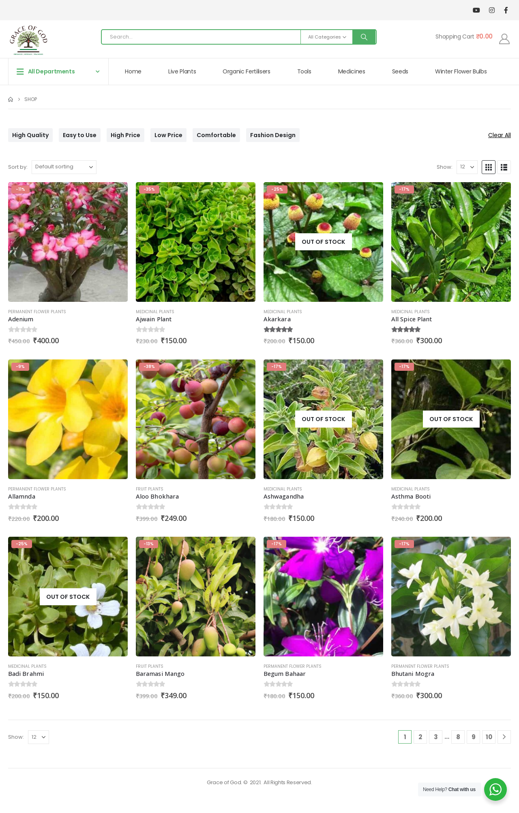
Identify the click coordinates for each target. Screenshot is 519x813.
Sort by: (18, 167)
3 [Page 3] (436, 737)
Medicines (351, 71)
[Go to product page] (68, 242)
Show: (445, 167)
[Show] (467, 167)
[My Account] (504, 39)
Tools (304, 71)
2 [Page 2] (420, 737)
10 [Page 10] (489, 737)
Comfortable (216, 135)
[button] (488, 167)
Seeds (400, 71)
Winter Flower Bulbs (461, 71)
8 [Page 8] (458, 737)
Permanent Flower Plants (37, 312)
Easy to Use (80, 135)
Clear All (499, 135)
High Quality (30, 135)
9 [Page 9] (474, 737)
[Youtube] (476, 10)
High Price (125, 135)
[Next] (504, 737)
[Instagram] (492, 10)
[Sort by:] (64, 167)
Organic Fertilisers (246, 71)
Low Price (168, 135)
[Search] (364, 37)
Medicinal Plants (155, 312)
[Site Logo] (28, 39)
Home (133, 71)
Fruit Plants (149, 489)
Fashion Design (273, 135)
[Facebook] (506, 10)
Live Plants (182, 71)
